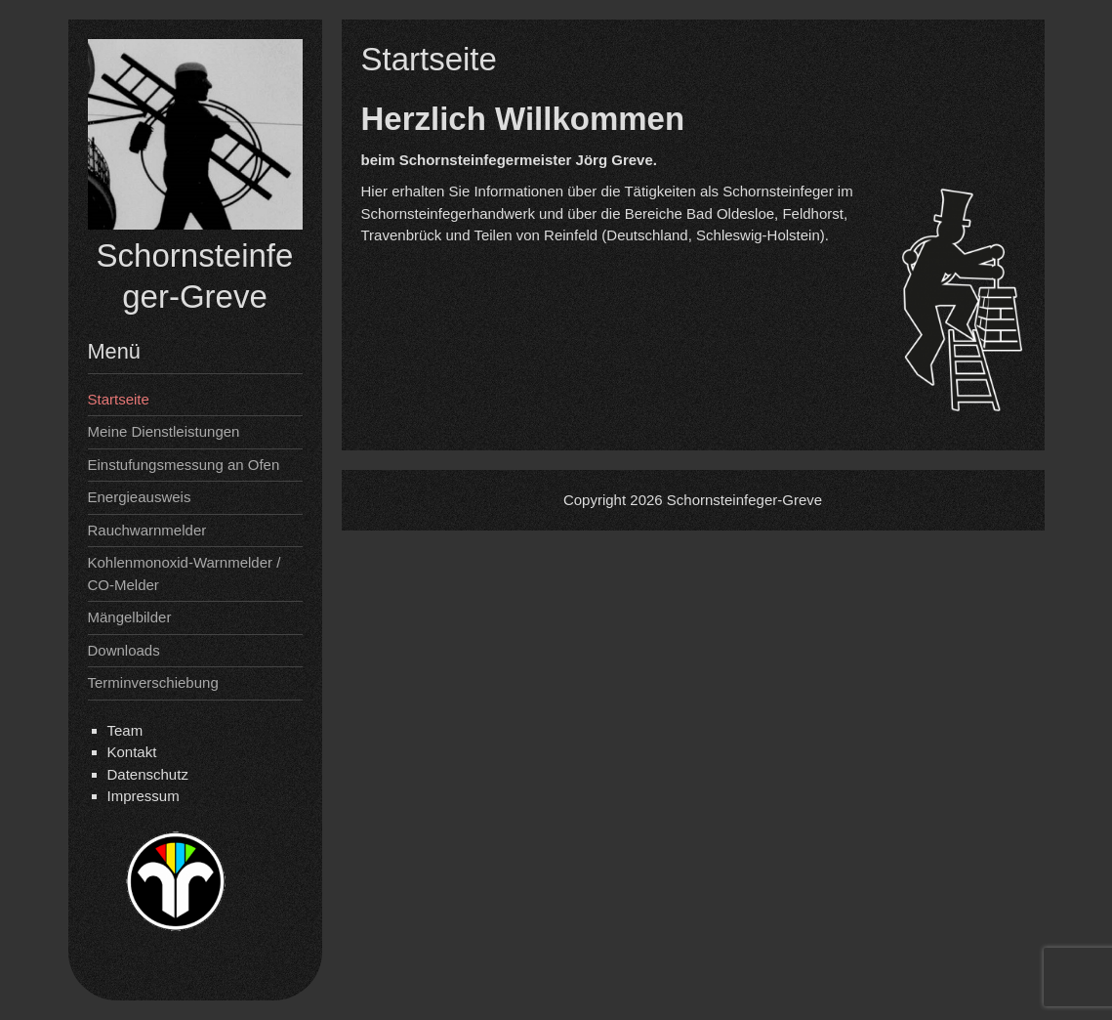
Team (125, 730)
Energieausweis (139, 497)
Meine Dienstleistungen (164, 431)
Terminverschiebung (153, 682)
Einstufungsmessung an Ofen (184, 464)
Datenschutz (147, 774)
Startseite (118, 399)
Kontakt (132, 752)
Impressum (143, 795)
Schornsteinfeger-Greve (744, 499)
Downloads (124, 650)
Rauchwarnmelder (147, 530)
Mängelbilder (130, 617)
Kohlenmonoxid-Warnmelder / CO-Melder (184, 573)
